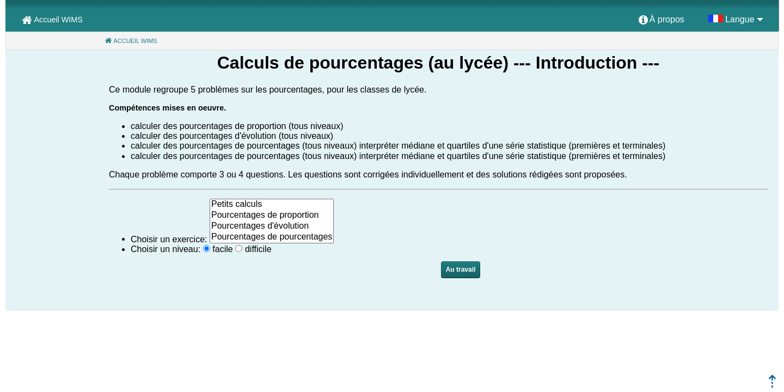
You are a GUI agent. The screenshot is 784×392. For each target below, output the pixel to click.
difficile (258, 249)
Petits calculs (271, 204)
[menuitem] (661, 20)
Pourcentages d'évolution (271, 226)
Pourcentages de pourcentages (271, 237)
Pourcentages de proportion (271, 215)
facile (222, 249)
